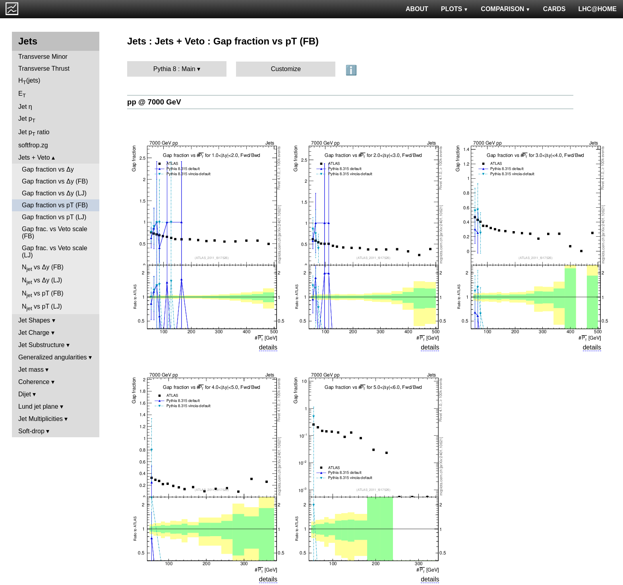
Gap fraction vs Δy (48, 169)
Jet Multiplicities (40, 418)
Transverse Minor (43, 56)
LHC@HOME (597, 9)
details (268, 347)
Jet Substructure (41, 345)
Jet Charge (33, 332)
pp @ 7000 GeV (154, 102)
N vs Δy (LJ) (42, 281)
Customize (286, 69)
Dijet (24, 394)
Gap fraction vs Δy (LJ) (54, 193)
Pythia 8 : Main (174, 69)
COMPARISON (505, 9)
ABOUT (417, 9)
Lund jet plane (38, 406)
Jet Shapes (34, 320)
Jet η (25, 106)
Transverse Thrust (44, 68)
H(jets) (29, 81)
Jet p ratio (33, 133)
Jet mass (31, 369)
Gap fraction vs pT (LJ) (54, 217)
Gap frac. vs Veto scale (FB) (54, 232)
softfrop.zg (33, 145)
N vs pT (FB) (42, 294)
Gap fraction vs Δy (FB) (55, 181)
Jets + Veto (34, 157)
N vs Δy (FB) (43, 268)
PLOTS (454, 9)
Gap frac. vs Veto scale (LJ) (54, 252)
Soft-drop (31, 431)
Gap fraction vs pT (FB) (55, 205)
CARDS (554, 9)
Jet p (26, 119)
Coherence (33, 381)
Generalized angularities (52, 357)
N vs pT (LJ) (42, 307)
